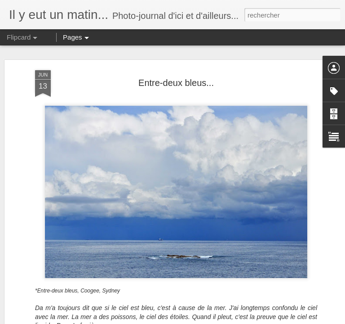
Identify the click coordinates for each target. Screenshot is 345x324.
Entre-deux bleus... (176, 83)
